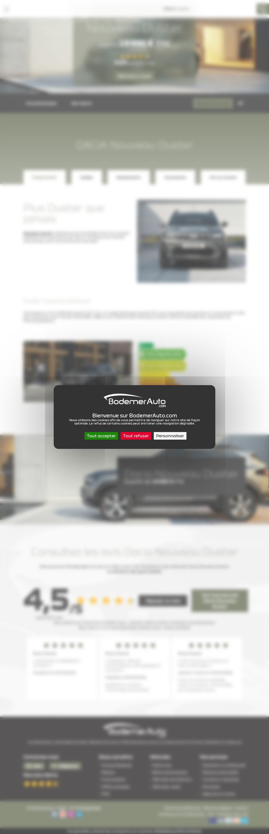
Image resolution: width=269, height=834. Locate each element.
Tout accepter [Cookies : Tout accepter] (101, 435)
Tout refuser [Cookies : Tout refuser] (136, 435)
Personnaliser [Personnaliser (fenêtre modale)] (170, 435)
